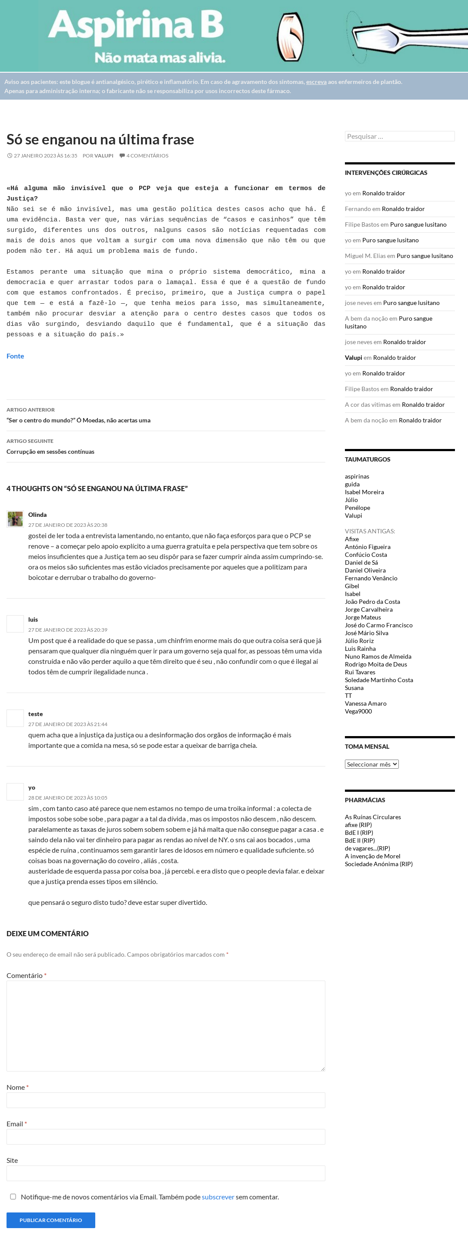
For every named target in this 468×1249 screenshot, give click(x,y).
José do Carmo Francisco (379, 625)
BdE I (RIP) (359, 832)
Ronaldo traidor (383, 193)
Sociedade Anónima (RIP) (379, 863)
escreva (316, 81)
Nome (18, 1087)
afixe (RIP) (358, 824)
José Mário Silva (366, 632)
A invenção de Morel (373, 856)
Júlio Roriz (359, 640)
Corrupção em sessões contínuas (166, 445)
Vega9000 (358, 711)
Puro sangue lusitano (418, 224)
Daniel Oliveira (365, 570)
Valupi (104, 155)
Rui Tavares (360, 672)
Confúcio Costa (366, 554)
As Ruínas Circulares (373, 816)
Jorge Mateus (363, 617)
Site (12, 1160)
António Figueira (368, 546)
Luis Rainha (360, 648)
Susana (354, 687)
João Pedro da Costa (372, 601)
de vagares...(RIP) (367, 848)
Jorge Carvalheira (369, 609)
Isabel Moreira (364, 492)
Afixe (352, 538)
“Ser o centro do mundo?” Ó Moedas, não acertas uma (166, 414)
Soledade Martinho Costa (379, 679)
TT (348, 695)
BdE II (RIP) (360, 840)
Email (17, 1123)
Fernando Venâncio (371, 578)
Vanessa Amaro (366, 703)
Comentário (27, 975)
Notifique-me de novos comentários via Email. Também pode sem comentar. (143, 1196)
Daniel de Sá (361, 562)
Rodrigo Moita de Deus (376, 664)
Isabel (353, 593)
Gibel (352, 585)
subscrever (218, 1196)
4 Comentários (147, 155)
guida (352, 484)
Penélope (357, 507)
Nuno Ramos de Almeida (378, 656)
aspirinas (357, 476)
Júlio (351, 499)
